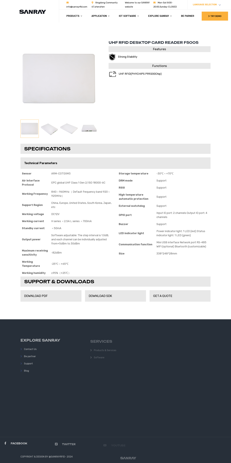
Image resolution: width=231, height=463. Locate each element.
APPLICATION (100, 16)
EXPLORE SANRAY (160, 16)
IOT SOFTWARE (129, 16)
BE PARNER (187, 16)
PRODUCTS (74, 16)
